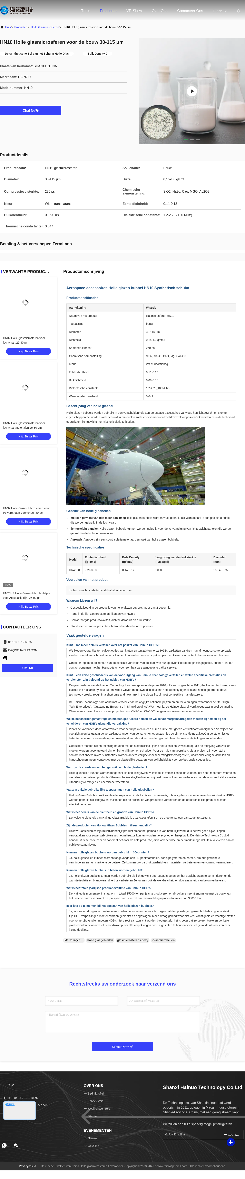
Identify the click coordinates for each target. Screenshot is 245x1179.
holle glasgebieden (100, 940)
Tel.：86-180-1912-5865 (20, 1097)
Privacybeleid (27, 1166)
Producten (108, 11)
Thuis (85, 11)
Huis (8, 27)
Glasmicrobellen (163, 940)
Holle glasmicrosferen (45, 27)
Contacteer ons (190, 11)
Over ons (159, 11)
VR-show (134, 11)
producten (20, 27)
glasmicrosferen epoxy (132, 940)
